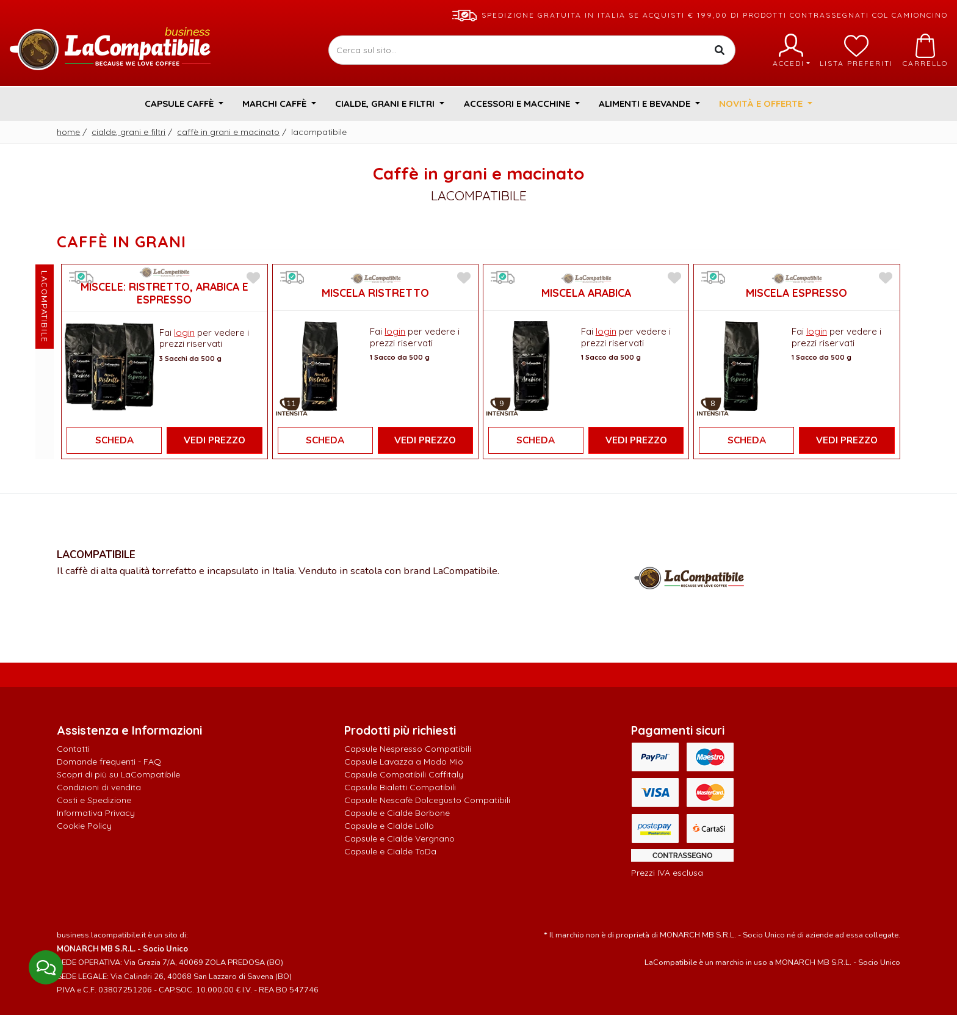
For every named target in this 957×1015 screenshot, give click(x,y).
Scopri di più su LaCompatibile (118, 774)
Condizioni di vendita (99, 787)
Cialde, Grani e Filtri (128, 131)
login (184, 332)
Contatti (73, 748)
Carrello (925, 51)
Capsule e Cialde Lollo (389, 825)
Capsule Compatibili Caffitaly (403, 774)
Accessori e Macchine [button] (518, 103)
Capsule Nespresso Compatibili (407, 748)
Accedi (791, 51)
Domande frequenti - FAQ (109, 761)
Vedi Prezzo (214, 440)
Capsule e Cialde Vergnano (399, 838)
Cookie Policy (84, 825)
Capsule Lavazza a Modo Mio (403, 761)
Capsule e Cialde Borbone (397, 812)
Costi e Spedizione (94, 800)
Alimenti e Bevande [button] (646, 103)
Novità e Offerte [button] (762, 103)
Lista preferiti (856, 51)
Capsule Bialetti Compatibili (400, 787)
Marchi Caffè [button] (275, 103)
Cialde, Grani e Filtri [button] (386, 103)
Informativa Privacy (96, 812)
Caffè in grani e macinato (228, 131)
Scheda (114, 440)
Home (68, 131)
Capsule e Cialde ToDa (390, 851)
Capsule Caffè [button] (180, 103)
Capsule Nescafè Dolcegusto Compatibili (427, 800)
